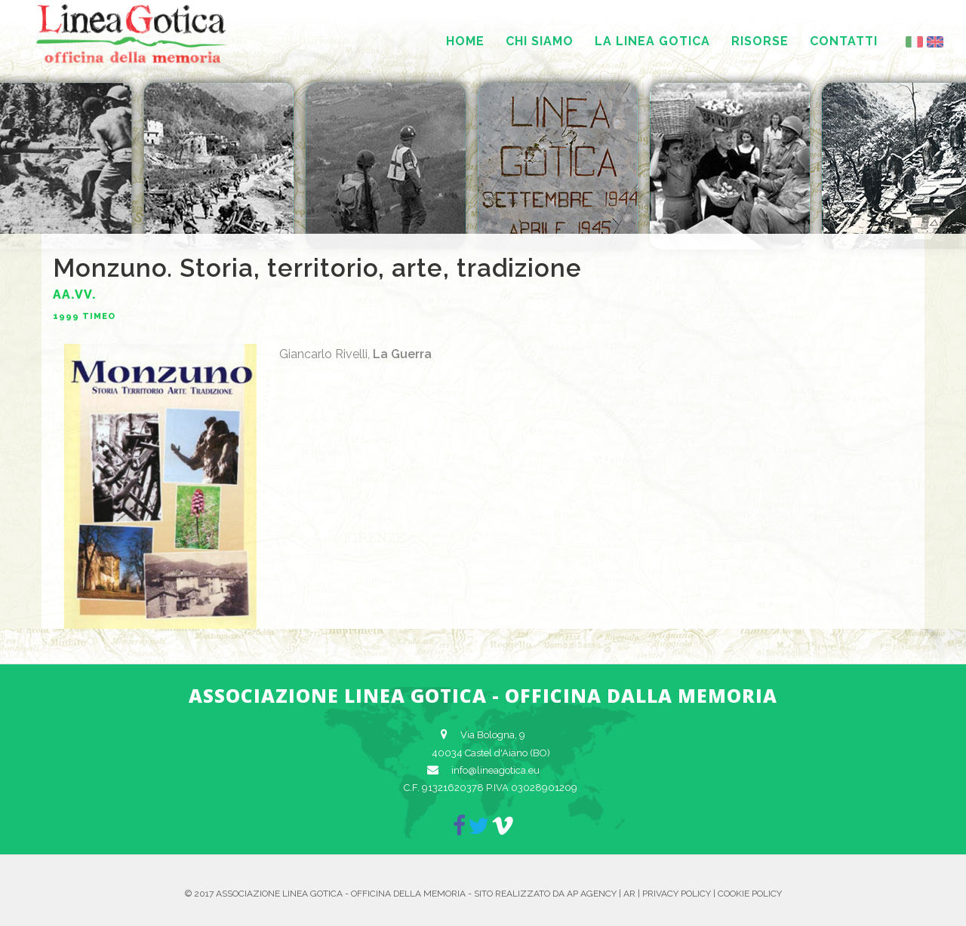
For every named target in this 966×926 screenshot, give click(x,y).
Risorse (760, 41)
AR (629, 893)
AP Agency (592, 893)
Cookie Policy (750, 893)
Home (465, 41)
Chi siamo (540, 41)
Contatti (844, 41)
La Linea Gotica (652, 41)
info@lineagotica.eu (495, 770)
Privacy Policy (676, 893)
